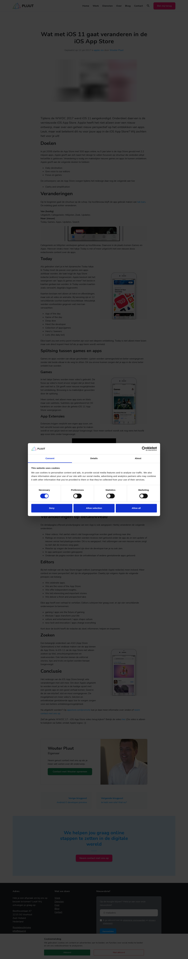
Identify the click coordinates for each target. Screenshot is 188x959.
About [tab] (138, 458)
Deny (51, 508)
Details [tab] (94, 458)
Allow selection (94, 508)
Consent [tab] (50, 458)
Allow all (136, 508)
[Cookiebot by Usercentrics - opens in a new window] (144, 448)
